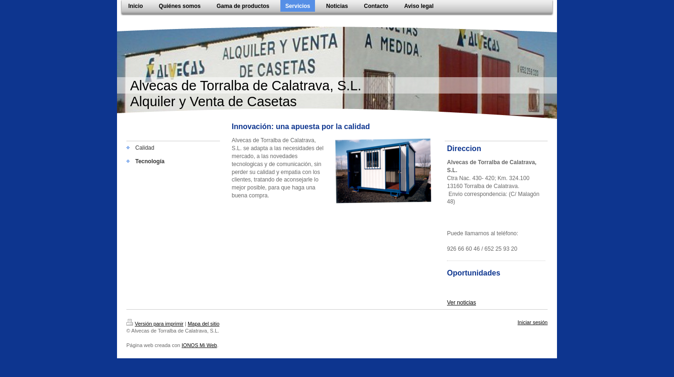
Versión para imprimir (154, 323)
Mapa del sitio (204, 323)
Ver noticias (461, 302)
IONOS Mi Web (199, 345)
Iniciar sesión (533, 322)
